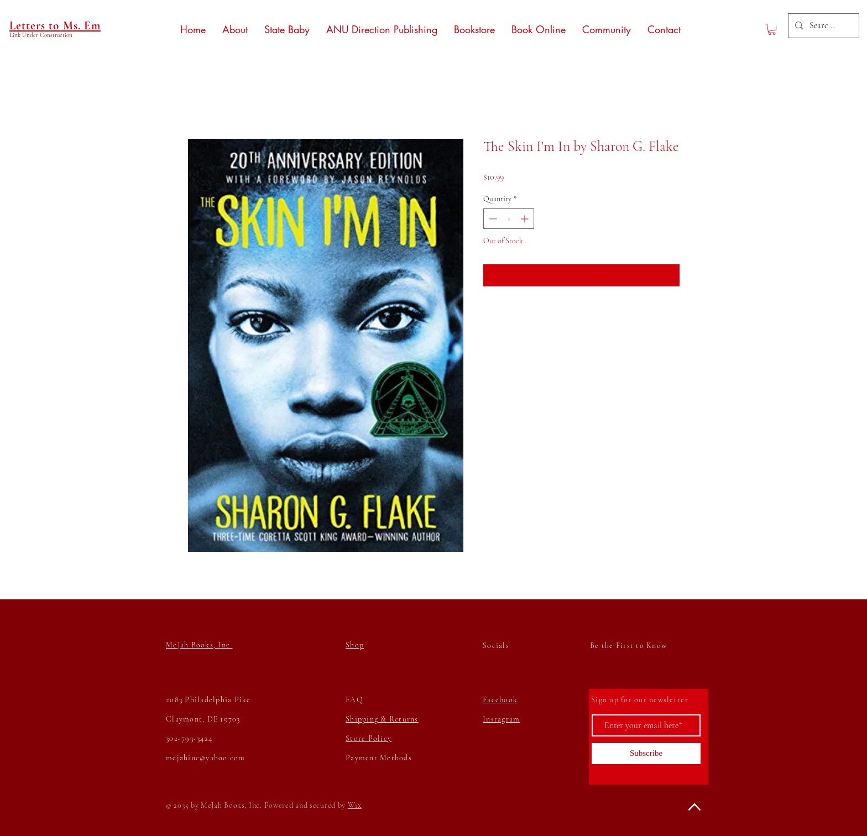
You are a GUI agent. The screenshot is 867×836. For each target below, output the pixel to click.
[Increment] (525, 218)
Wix (355, 805)
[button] (772, 29)
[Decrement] (492, 218)
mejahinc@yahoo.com (206, 757)
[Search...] (822, 26)
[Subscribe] (646, 753)
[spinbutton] (509, 218)
